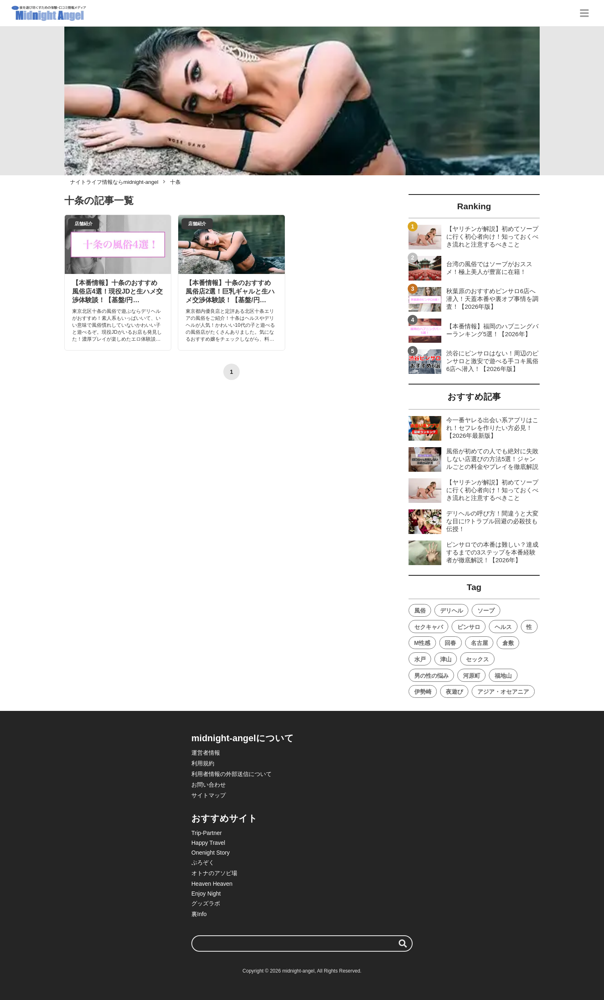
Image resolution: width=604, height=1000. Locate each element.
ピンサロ (468, 627)
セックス (477, 659)
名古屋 (479, 643)
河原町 (471, 675)
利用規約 (202, 763)
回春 (450, 643)
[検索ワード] (302, 943)
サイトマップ (208, 795)
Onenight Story (210, 852)
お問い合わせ (208, 784)
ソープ (486, 610)
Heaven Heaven (211, 883)
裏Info (199, 914)
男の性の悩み (431, 675)
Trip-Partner (206, 833)
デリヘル (451, 610)
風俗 (420, 610)
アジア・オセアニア (503, 691)
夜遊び (454, 691)
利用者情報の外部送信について (231, 774)
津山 (446, 659)
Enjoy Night (206, 893)
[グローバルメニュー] (584, 13)
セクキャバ (428, 627)
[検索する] (403, 943)
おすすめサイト (224, 818)
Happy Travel (208, 842)
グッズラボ (205, 903)
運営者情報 (205, 752)
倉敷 (508, 643)
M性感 (422, 643)
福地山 (503, 675)
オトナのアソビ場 (214, 873)
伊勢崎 (422, 691)
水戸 (420, 659)
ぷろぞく (202, 862)
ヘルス (503, 627)
